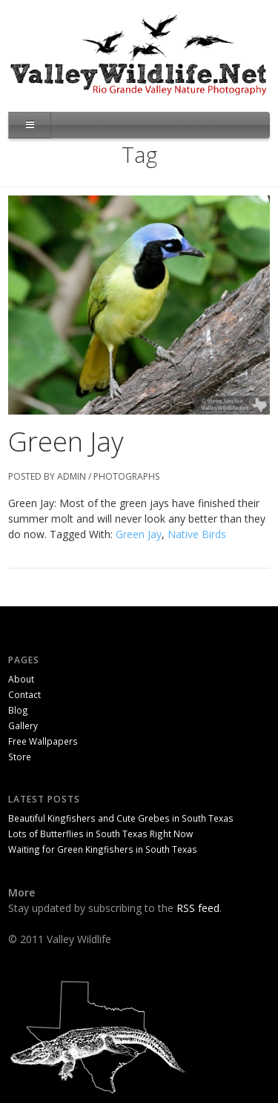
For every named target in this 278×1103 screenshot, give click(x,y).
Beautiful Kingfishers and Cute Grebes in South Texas (121, 818)
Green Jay (66, 441)
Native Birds (197, 534)
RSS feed (197, 908)
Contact (24, 694)
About (21, 679)
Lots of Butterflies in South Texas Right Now (100, 833)
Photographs (126, 476)
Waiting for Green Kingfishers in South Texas (102, 849)
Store (19, 756)
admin (71, 476)
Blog (18, 710)
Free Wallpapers (43, 741)
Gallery (23, 725)
